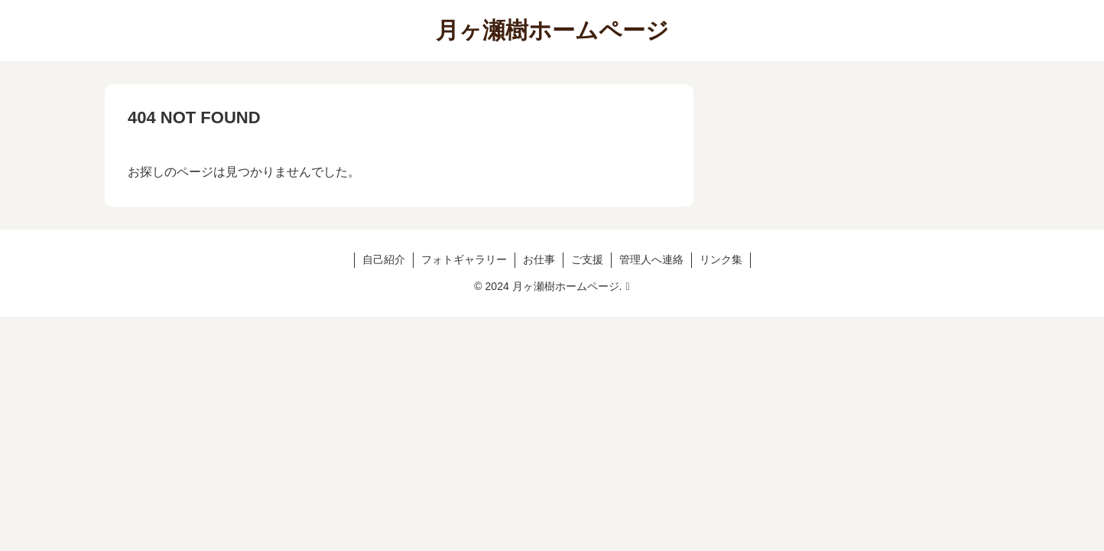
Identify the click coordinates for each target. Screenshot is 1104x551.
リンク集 (721, 259)
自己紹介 (383, 259)
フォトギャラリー (464, 259)
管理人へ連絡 (651, 259)
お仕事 (539, 259)
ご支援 (587, 259)
